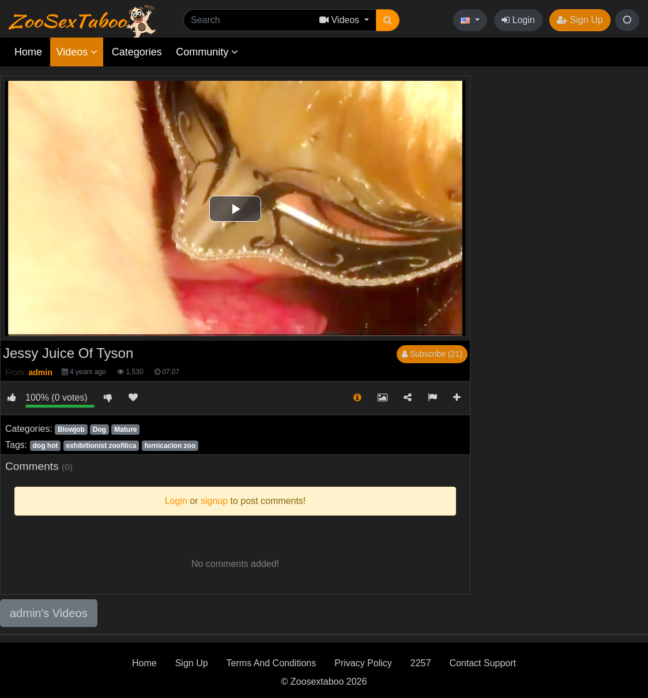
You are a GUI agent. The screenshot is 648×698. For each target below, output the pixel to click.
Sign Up (579, 20)
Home (28, 52)
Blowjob (71, 429)
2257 (420, 663)
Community (207, 52)
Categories (137, 52)
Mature (125, 429)
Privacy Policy (363, 663)
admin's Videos (49, 613)
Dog (99, 429)
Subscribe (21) (432, 354)
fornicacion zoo (170, 446)
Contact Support (482, 663)
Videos (76, 52)
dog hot (45, 446)
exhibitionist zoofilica (101, 446)
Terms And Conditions (272, 663)
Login (518, 20)
